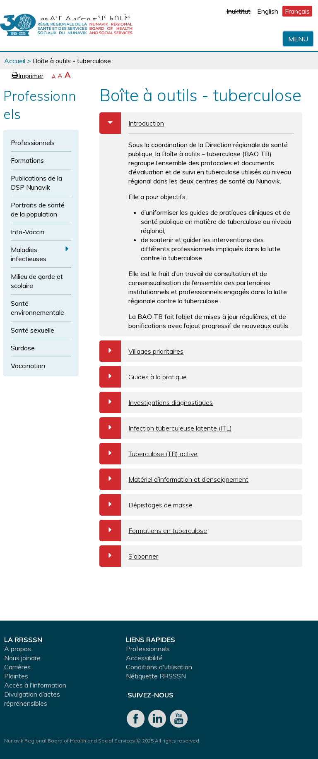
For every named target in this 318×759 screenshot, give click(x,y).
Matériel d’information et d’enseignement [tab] (173, 479)
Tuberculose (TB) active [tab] (148, 453)
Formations (27, 160)
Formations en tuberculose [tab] (153, 530)
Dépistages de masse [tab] (146, 505)
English (267, 11)
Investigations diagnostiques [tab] (156, 402)
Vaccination (28, 366)
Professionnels (33, 142)
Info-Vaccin (27, 232)
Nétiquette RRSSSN (156, 676)
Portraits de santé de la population (38, 209)
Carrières (17, 667)
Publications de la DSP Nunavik (36, 182)
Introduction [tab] (131, 123)
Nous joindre (22, 658)
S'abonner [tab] (128, 556)
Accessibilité (144, 658)
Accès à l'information (35, 685)
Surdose (23, 348)
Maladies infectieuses (28, 254)
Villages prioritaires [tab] (141, 351)
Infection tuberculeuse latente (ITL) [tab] (165, 428)
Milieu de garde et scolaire (37, 281)
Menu (298, 39)
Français (297, 11)
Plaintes (16, 676)
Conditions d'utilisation (159, 667)
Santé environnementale (37, 307)
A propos (17, 649)
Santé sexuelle (32, 330)
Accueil (14, 61)
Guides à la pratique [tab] (143, 377)
